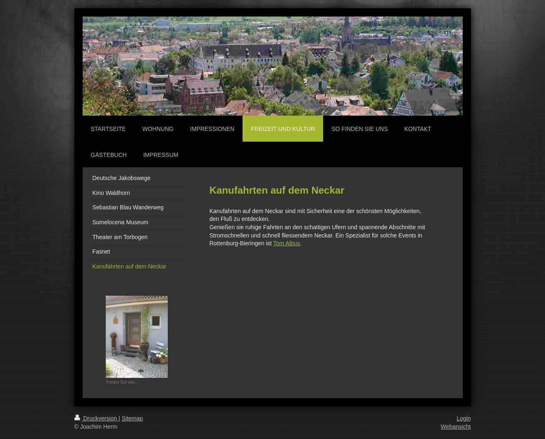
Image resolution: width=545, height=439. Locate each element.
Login (464, 418)
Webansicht (456, 426)
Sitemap (132, 418)
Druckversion (96, 418)
